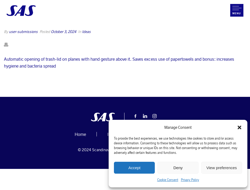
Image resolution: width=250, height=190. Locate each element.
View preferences (221, 167)
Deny (177, 167)
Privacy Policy (190, 180)
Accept (134, 167)
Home (99, 29)
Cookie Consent (167, 180)
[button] (239, 127)
